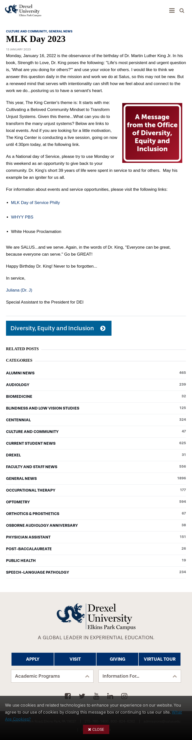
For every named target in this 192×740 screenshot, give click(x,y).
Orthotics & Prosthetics (96, 514)
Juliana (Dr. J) (19, 290)
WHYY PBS (22, 217)
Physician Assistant (96, 537)
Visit (75, 659)
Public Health (96, 561)
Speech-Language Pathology (96, 572)
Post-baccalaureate (96, 549)
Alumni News (96, 373)
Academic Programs (37, 676)
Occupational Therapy (96, 490)
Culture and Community (96, 432)
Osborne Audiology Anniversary (96, 526)
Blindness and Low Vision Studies (96, 408)
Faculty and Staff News (96, 467)
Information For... (120, 676)
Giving (117, 659)
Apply (33, 659)
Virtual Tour (160, 659)
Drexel (96, 455)
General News (96, 479)
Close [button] (98, 729)
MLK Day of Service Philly (35, 202)
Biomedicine (96, 397)
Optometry (96, 502)
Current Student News (96, 443)
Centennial (96, 420)
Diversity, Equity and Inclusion (52, 328)
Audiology (96, 385)
